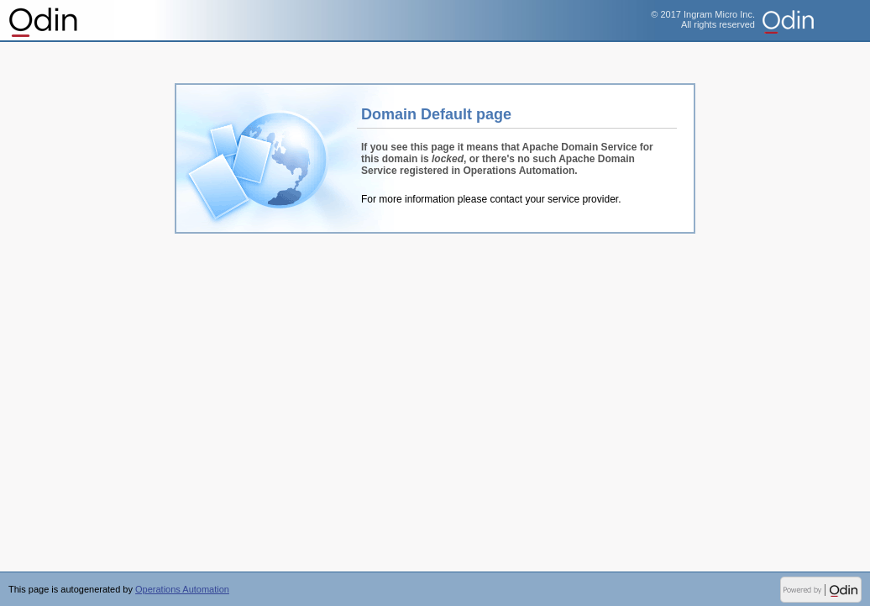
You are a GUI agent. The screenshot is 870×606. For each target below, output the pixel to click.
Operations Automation (44, 21)
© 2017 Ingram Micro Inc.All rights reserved (703, 19)
